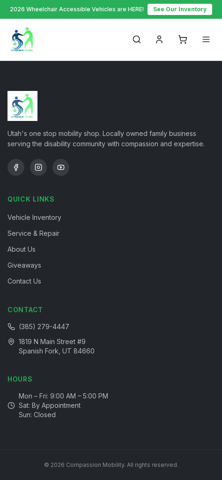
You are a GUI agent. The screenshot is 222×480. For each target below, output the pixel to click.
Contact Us (24, 281)
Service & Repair (33, 233)
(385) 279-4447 (44, 326)
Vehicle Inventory (34, 217)
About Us (21, 249)
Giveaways (24, 265)
